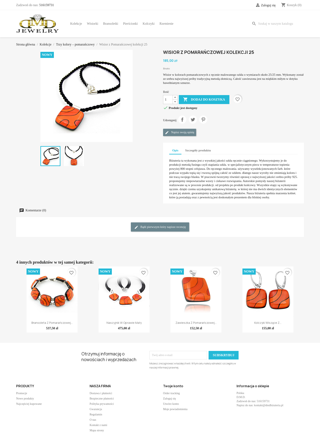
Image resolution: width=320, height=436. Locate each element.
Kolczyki (149, 23)
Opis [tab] (175, 150)
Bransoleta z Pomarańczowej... (52, 323)
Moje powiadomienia (175, 409)
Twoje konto (173, 386)
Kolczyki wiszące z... (267, 323)
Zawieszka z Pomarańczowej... (196, 323)
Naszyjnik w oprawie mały (124, 323)
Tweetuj (193, 119)
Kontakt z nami (98, 425)
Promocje (21, 393)
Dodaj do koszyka (204, 99)
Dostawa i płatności (101, 393)
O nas (93, 419)
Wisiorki (92, 23)
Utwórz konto (171, 403)
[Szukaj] (277, 24)
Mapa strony (97, 430)
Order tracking (171, 393)
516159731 (46, 5)
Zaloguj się (169, 398)
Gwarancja (96, 409)
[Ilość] (168, 99)
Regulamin (96, 414)
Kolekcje (76, 23)
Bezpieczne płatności (102, 398)
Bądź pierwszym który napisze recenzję (160, 227)
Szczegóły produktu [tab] (198, 150)
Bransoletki (110, 23)
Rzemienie (166, 23)
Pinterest (203, 119)
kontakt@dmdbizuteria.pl (268, 405)
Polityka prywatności (102, 403)
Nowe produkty (25, 398)
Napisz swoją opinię (179, 133)
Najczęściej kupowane (29, 403)
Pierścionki (130, 23)
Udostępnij (182, 119)
